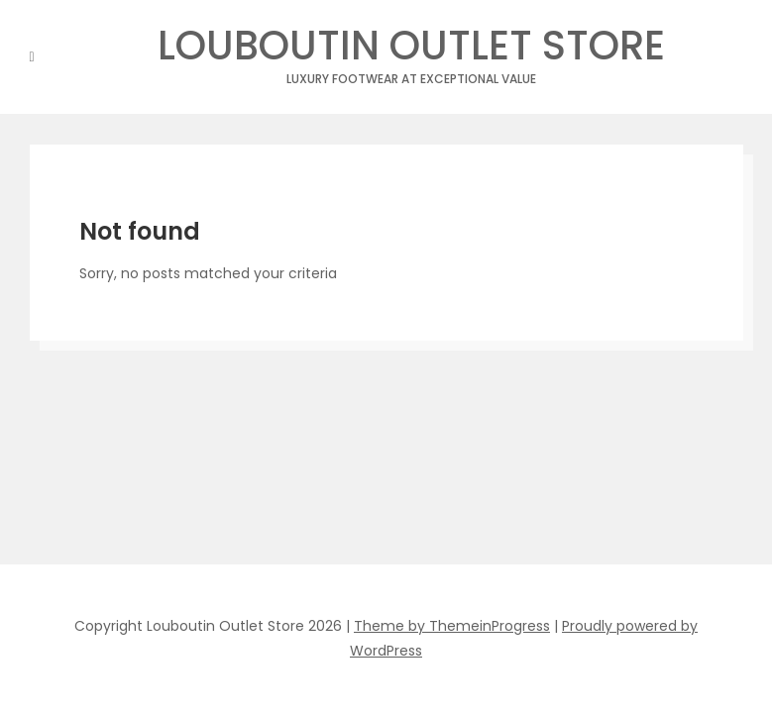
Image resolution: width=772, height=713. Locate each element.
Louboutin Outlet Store (411, 51)
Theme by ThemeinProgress (452, 626)
